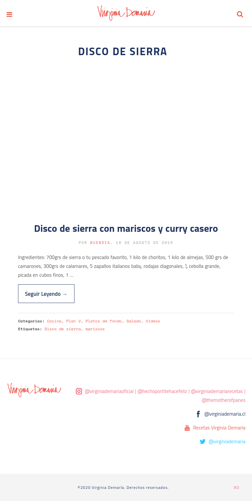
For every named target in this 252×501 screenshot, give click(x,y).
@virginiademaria (227, 441)
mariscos (95, 329)
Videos (153, 321)
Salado (134, 321)
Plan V (73, 321)
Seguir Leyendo (46, 294)
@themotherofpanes (223, 400)
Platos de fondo (104, 321)
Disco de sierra (63, 329)
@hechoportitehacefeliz (162, 391)
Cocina (54, 321)
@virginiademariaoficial (109, 391)
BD (237, 487)
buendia (100, 242)
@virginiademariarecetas (217, 391)
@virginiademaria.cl (224, 414)
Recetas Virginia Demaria (219, 427)
